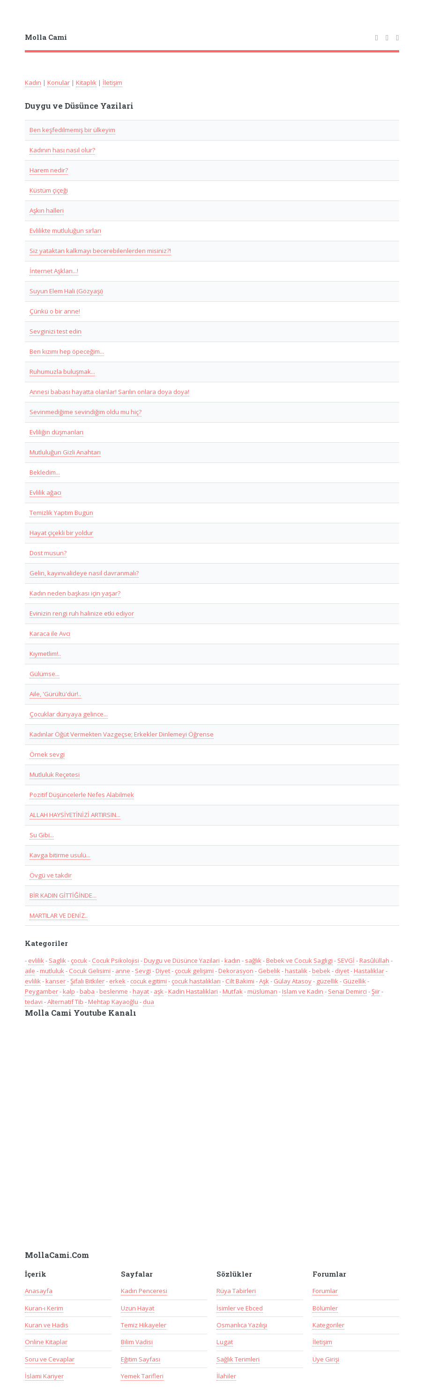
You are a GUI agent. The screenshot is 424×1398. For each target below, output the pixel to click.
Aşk (264, 981)
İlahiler (226, 1376)
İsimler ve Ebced (239, 1308)
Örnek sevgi (47, 754)
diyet (342, 971)
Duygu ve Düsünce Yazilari (182, 960)
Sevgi (143, 971)
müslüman (262, 991)
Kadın (33, 82)
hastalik (296, 971)
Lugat (224, 1342)
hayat (141, 991)
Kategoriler (328, 1325)
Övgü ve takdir (51, 875)
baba (87, 991)
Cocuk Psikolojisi (115, 960)
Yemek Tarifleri (142, 1376)
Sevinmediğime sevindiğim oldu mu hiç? (85, 412)
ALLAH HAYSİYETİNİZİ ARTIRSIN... (75, 815)
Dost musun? (48, 553)
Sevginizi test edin (56, 331)
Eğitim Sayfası (140, 1359)
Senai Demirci (347, 991)
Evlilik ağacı (45, 492)
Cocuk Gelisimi (90, 971)
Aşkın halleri (47, 210)
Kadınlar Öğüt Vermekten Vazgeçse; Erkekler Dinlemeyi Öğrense (122, 734)
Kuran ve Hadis (46, 1325)
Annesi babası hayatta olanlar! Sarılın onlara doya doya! (109, 391)
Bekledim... (45, 472)
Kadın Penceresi (144, 1290)
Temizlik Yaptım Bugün (61, 512)
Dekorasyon (235, 971)
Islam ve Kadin (302, 991)
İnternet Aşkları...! (54, 271)
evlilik (36, 960)
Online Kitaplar (46, 1342)
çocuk (79, 960)
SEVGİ (346, 960)
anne (122, 971)
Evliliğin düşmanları (56, 432)
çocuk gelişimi (194, 971)
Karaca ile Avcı (50, 633)
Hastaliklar (369, 971)
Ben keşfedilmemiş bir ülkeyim (72, 130)
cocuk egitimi (148, 981)
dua (148, 1001)
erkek (117, 981)
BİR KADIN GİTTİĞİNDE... (63, 895)
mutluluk (52, 971)
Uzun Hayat (137, 1308)
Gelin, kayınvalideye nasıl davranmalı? (84, 573)
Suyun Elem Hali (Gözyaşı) (66, 291)
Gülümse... (45, 673)
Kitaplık (86, 82)
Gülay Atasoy (293, 981)
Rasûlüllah (374, 960)
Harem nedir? (49, 170)
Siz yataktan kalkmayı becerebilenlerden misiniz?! (100, 250)
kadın (232, 960)
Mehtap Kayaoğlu (113, 1001)
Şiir (376, 991)
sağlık (253, 960)
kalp (69, 991)
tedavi (34, 1001)
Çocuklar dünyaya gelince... (69, 714)
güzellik (327, 981)
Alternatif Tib (65, 1001)
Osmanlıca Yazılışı (241, 1325)
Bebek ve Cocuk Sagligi (299, 960)
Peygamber (41, 991)
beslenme (113, 991)
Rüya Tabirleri (236, 1290)
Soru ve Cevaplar (49, 1359)
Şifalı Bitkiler (87, 981)
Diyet (163, 971)
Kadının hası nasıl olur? (62, 150)
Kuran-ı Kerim (44, 1308)
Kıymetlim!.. (45, 653)
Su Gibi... (42, 835)
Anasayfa (38, 1290)
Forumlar (325, 1290)
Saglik (57, 960)
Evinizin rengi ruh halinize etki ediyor (82, 613)
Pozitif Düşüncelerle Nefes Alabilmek (82, 794)
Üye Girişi (325, 1359)
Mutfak (233, 991)
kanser (55, 981)
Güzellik (354, 981)
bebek (321, 971)
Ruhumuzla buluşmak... (62, 371)
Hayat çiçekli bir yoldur (61, 532)
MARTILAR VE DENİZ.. (59, 915)
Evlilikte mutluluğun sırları (65, 230)
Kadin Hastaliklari (193, 991)
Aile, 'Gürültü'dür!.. (55, 694)
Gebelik (269, 971)
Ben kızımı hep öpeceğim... (67, 351)
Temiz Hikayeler (143, 1325)
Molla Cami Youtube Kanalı (80, 1013)
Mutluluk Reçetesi (55, 774)
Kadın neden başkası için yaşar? (75, 593)
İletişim (112, 82)
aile (30, 971)
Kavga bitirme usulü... (60, 855)
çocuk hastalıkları (196, 981)
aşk (159, 991)
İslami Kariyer (44, 1376)
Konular (58, 82)
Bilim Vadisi (137, 1342)
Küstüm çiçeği (49, 190)
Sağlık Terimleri (238, 1359)
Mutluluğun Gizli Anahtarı (65, 452)
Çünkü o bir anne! (55, 311)
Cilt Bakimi (239, 981)
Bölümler (325, 1308)
